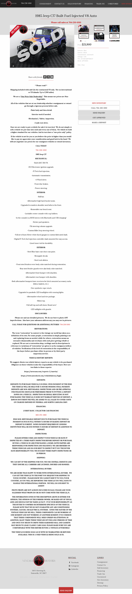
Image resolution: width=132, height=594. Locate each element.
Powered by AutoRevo (44, 577)
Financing (101, 570)
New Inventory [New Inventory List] (125, 3)
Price (79, 44)
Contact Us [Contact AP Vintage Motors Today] (59, 3)
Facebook (73, 562)
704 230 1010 (65, 324)
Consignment (45, 3)
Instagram (73, 565)
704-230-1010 (41, 150)
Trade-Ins (100, 3)
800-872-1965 (41, 414)
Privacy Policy (54, 577)
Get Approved (99, 117)
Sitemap (100, 582)
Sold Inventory (74, 3)
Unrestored (113, 3)
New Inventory (99, 103)
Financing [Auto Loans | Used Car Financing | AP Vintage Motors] (89, 3)
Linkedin (73, 569)
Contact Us (101, 565)
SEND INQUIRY (99, 112)
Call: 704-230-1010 (99, 108)
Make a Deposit (99, 122)
